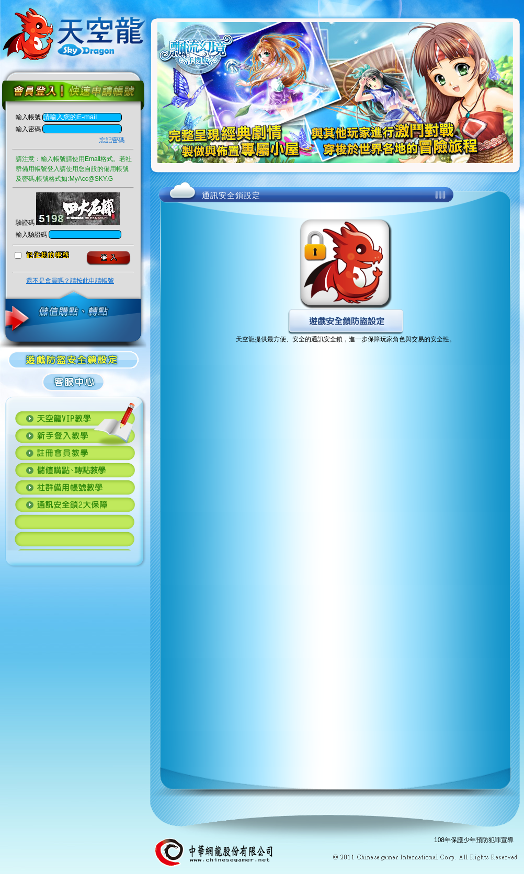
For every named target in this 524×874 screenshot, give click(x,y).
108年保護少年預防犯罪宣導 (474, 840)
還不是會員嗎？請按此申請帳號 (70, 280)
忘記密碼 (111, 140)
